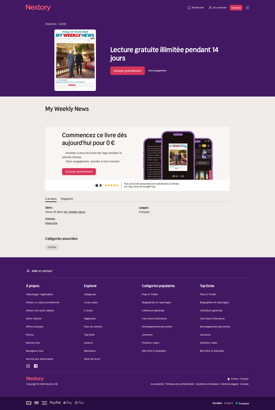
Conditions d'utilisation (208, 384)
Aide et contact (39, 271)
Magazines (50, 23)
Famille (62, 23)
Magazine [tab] (67, 198)
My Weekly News (74, 212)
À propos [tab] (51, 198)
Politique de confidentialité (180, 384)
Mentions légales (230, 384)
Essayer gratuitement (127, 70)
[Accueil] (105, 8)
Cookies (244, 384)
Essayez (236, 7)
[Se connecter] (217, 8)
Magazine (51, 223)
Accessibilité (157, 384)
